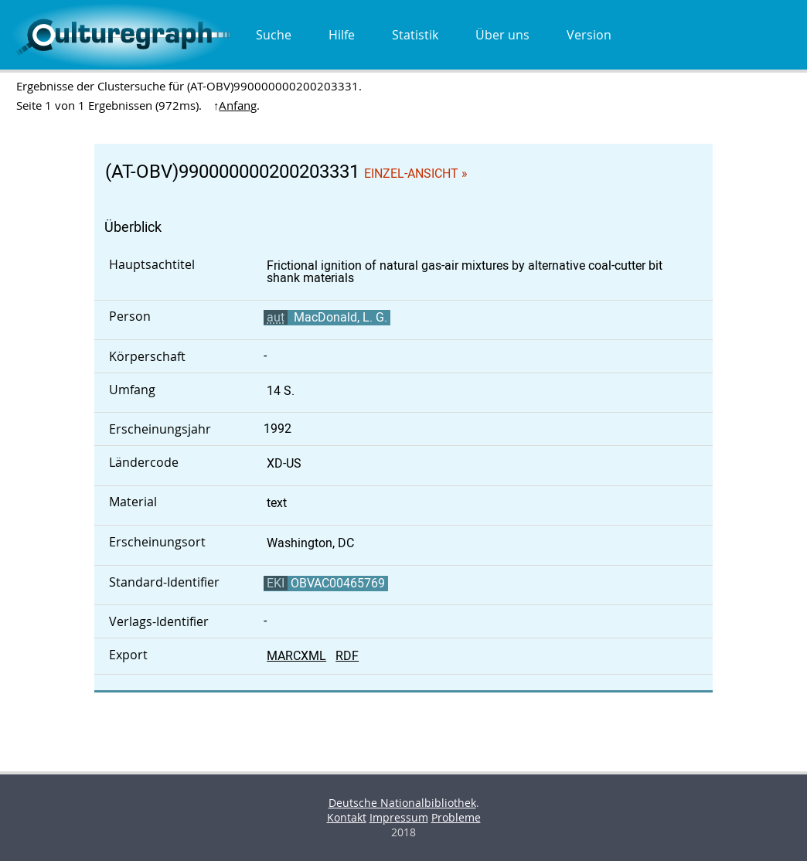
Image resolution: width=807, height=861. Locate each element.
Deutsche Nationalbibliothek (402, 802)
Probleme (456, 817)
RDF (347, 655)
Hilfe (342, 34)
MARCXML (296, 655)
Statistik (415, 34)
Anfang (238, 105)
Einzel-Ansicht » (416, 173)
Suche (273, 34)
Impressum (398, 817)
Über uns (502, 34)
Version (589, 34)
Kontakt (346, 817)
